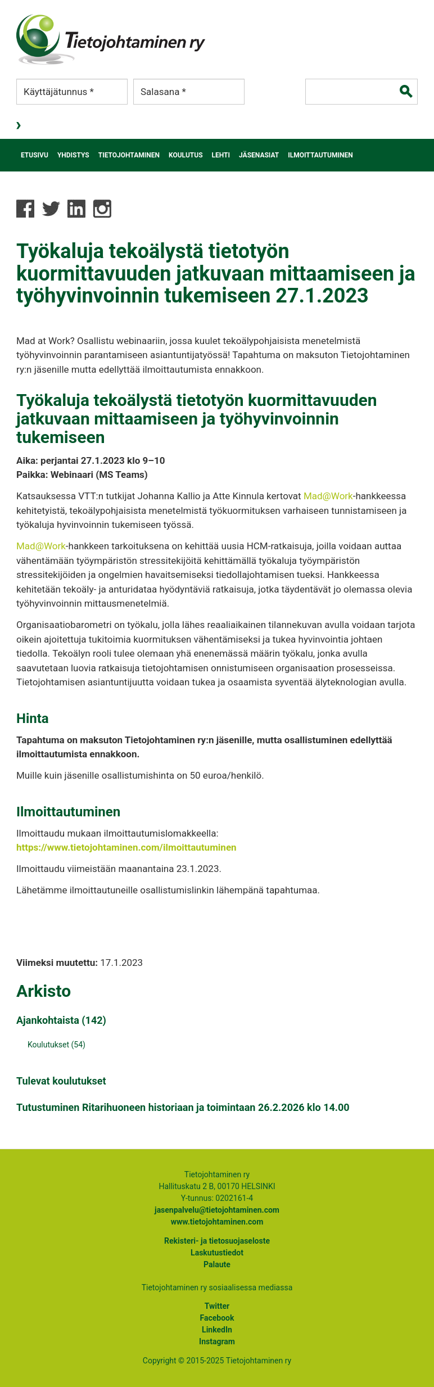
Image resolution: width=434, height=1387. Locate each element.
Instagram (217, 1341)
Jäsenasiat (259, 155)
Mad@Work (328, 496)
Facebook (217, 1317)
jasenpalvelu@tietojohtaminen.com (217, 1209)
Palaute (217, 1264)
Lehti (221, 155)
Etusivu (34, 155)
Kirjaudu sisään (19, 126)
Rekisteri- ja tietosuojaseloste (217, 1240)
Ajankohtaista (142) (61, 1020)
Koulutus (186, 155)
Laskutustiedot (217, 1252)
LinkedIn (217, 1329)
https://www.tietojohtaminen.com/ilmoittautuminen (126, 847)
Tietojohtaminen (129, 155)
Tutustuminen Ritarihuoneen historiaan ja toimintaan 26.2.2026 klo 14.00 (183, 1107)
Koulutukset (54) (56, 1044)
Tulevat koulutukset (61, 1081)
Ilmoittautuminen (320, 155)
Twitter (217, 1306)
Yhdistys (73, 155)
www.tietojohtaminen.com (217, 1221)
